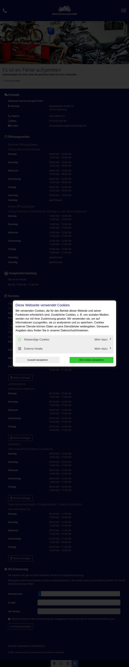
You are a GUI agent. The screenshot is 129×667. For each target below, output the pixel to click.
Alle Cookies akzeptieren (91, 360)
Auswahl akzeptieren (37, 360)
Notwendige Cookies (33, 339)
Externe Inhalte (30, 348)
